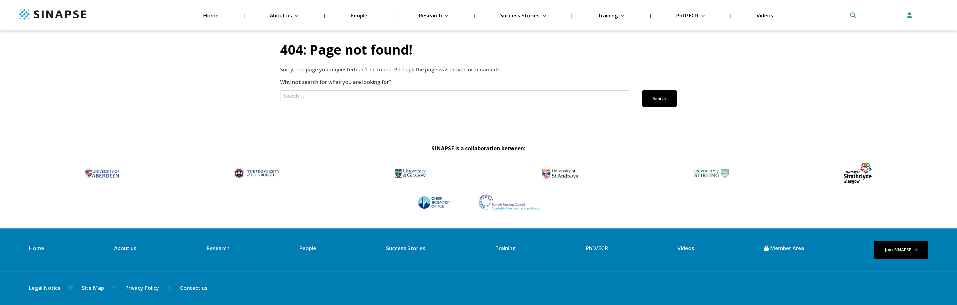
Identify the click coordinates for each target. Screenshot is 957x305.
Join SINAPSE (901, 250)
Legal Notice (45, 287)
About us (281, 15)
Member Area (784, 248)
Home (210, 15)
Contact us (194, 287)
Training (608, 15)
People (358, 15)
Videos (765, 15)
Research (430, 15)
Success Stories (520, 15)
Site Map (93, 287)
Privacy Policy (142, 287)
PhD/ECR (687, 15)
